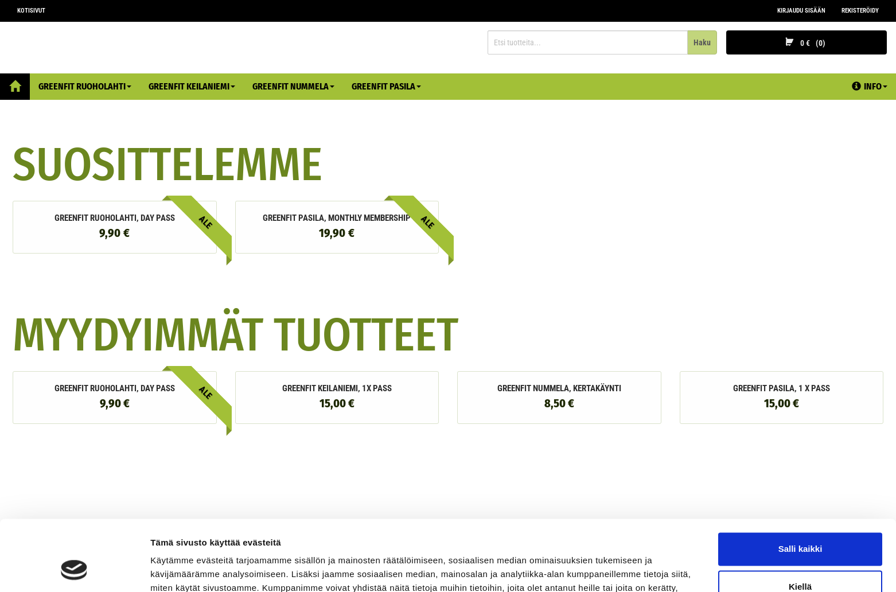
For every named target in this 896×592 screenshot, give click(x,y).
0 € (806, 43)
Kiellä (800, 522)
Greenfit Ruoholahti (84, 86)
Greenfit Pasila (386, 86)
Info (869, 86)
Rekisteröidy (860, 10)
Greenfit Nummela (293, 86)
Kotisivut (31, 10)
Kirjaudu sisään (801, 10)
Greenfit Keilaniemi (192, 86)
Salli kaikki (800, 485)
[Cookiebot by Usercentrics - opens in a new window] (74, 569)
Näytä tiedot (175, 569)
